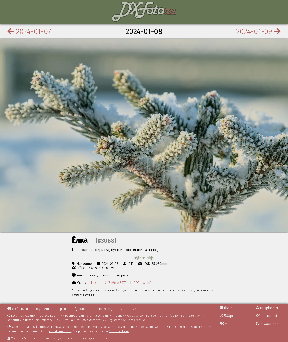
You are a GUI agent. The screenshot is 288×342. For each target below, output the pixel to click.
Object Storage (201, 327)
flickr (226, 308)
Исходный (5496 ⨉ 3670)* (110, 283)
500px (227, 316)
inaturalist (266, 316)
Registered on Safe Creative (127, 320)
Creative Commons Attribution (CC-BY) (153, 315)
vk (224, 323)
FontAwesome (60, 327)
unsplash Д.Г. (268, 308)
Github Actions (119, 331)
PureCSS (44, 327)
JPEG (135, 283)
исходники (267, 323)
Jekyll (33, 327)
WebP (147, 283)
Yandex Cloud (145, 327)
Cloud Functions (60, 331)
